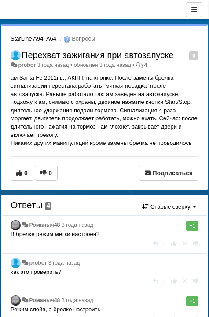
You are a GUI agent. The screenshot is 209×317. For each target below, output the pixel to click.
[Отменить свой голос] (185, 243)
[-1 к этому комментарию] (195, 243)
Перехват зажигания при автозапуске (97, 55)
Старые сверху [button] (169, 206)
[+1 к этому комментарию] (174, 243)
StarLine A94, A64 (33, 38)
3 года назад (77, 225)
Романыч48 (44, 225)
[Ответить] (155, 243)
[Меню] (194, 9)
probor (27, 65)
